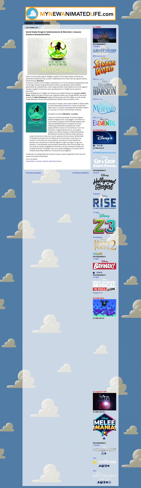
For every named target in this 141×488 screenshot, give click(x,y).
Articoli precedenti (81, 172)
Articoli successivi (33, 172)
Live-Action (38, 161)
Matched (45, 161)
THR (76, 99)
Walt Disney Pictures (55, 161)
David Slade (30, 161)
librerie (68, 106)
